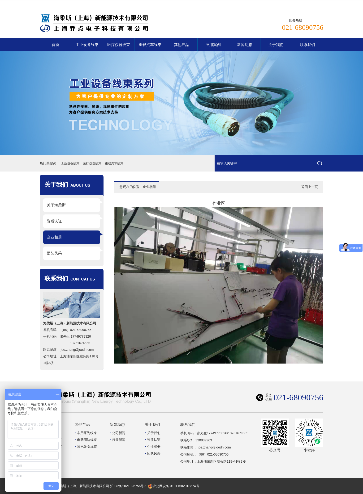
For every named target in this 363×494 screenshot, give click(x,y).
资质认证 (54, 221)
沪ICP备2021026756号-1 (128, 486)
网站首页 (295, 3)
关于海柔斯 (56, 205)
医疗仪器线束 (118, 45)
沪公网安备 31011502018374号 (173, 486)
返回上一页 (309, 187)
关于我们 (276, 45)
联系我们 (314, 3)
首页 (55, 45)
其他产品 (181, 45)
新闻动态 (244, 45)
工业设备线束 (87, 45)
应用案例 (213, 45)
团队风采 (54, 253)
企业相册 (54, 237)
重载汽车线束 (150, 45)
